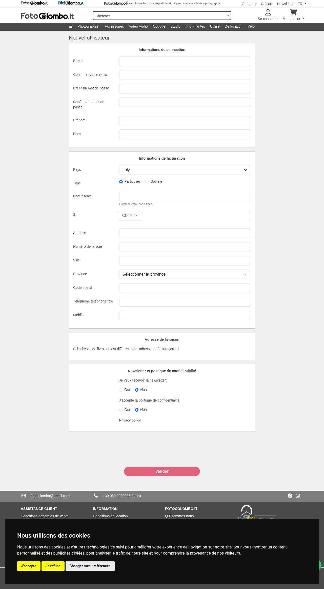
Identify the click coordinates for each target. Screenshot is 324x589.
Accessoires (114, 26)
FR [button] (300, 4)
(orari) (136, 496)
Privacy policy (130, 420)
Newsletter (285, 4)
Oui (127, 390)
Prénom (79, 120)
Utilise (215, 26)
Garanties (249, 4)
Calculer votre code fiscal (136, 204)
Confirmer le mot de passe (88, 104)
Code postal (82, 288)
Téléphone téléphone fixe (93, 301)
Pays (77, 169)
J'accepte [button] (28, 566)
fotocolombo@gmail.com (50, 496)
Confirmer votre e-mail (90, 74)
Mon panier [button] (292, 15)
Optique (159, 26)
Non (143, 390)
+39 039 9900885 (116, 496)
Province (80, 274)
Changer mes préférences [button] (90, 566)
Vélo (251, 26)
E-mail (78, 61)
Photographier (88, 26)
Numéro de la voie (87, 246)
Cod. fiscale (82, 196)
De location (233, 26)
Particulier (132, 181)
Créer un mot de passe (91, 88)
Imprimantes (195, 26)
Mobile (78, 315)
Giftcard (267, 4)
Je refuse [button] (53, 566)
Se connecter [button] (268, 15)
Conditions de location (110, 516)
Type (77, 183)
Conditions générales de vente (45, 516)
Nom (77, 134)
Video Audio (138, 26)
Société (157, 181)
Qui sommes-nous (179, 516)
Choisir (128, 215)
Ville (76, 260)
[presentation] (162, 454)
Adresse (79, 233)
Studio (175, 26)
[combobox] (162, 15)
